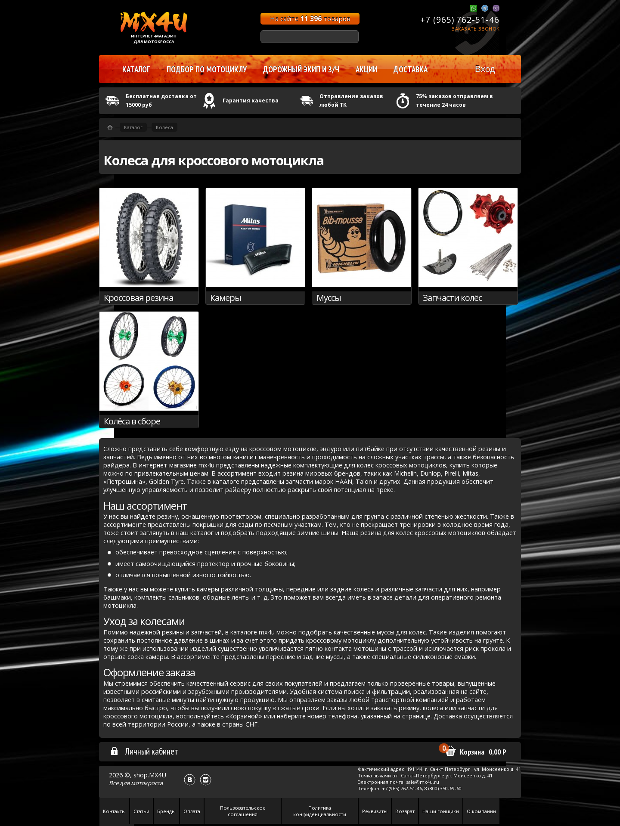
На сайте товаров (310, 18)
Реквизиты (375, 811)
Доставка (411, 69)
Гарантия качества (251, 100)
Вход (485, 69)
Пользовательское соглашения (243, 810)
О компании (481, 811)
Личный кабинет (144, 751)
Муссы (328, 297)
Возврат (405, 811)
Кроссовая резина (138, 297)
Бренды (166, 811)
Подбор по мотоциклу (207, 69)
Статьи (141, 811)
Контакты (114, 811)
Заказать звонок (475, 28)
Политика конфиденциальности (319, 810)
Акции (366, 69)
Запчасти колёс (452, 297)
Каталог (133, 127)
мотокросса (147, 783)
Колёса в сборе (132, 421)
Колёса (164, 127)
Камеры (225, 297)
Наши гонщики (440, 811)
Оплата (191, 811)
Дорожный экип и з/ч (301, 69)
